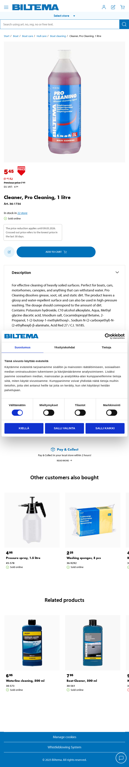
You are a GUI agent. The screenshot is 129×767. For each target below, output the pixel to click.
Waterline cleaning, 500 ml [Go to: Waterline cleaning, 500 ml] (25, 681)
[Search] (124, 24)
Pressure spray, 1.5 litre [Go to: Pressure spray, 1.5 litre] (23, 558)
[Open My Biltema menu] (104, 7)
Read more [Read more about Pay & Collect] (64, 460)
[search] (64, 24)
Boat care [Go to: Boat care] (27, 36)
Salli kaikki (105, 428)
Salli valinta (64, 428)
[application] (121, 758)
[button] (64, 15)
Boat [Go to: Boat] (16, 36)
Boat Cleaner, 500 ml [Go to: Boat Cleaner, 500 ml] (82, 681)
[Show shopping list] (113, 7)
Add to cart (56, 251)
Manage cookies (64, 737)
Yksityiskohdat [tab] (64, 347)
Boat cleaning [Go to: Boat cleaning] (58, 36)
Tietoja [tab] (106, 347)
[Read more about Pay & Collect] (64, 449)
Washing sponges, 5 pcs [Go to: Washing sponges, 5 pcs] (84, 558)
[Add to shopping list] (9, 252)
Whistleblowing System (64, 747)
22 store (22, 213)
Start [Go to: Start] (6, 36)
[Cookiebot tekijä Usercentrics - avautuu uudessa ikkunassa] (108, 336)
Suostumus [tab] (22, 347)
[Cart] (122, 7)
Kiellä (24, 428)
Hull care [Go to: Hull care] (42, 36)
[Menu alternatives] (6, 7)
